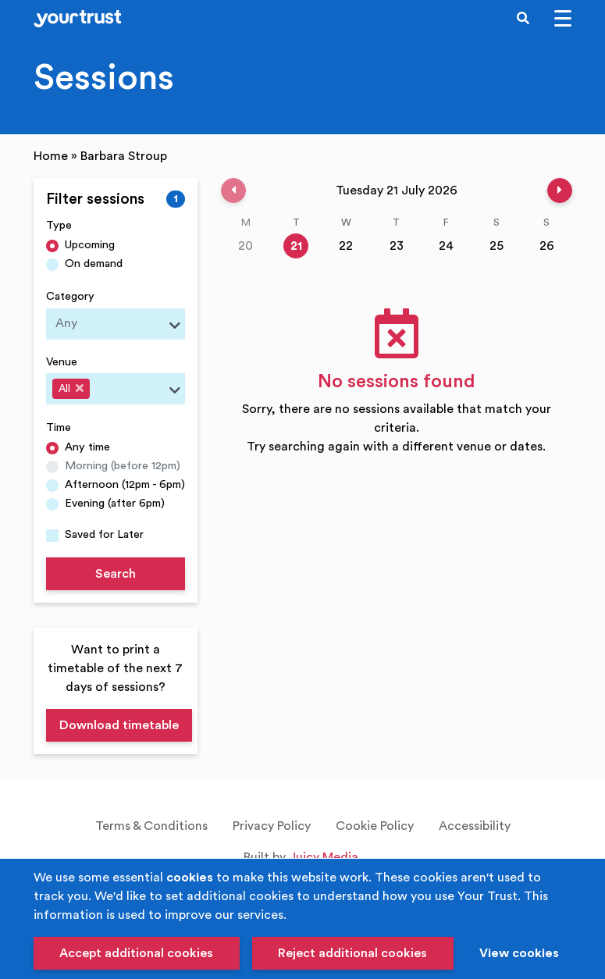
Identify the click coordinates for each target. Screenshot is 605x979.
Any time (87, 447)
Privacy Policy (272, 826)
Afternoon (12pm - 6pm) (125, 484)
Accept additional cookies (136, 953)
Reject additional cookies (352, 953)
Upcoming (90, 245)
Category (70, 296)
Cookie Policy (375, 826)
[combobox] (115, 324)
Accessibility (475, 826)
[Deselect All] (80, 388)
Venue (61, 362)
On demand (94, 263)
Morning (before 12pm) (122, 466)
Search (115, 574)
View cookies (519, 953)
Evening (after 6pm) (115, 503)
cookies (189, 877)
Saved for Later (104, 534)
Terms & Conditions (151, 826)
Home (51, 156)
